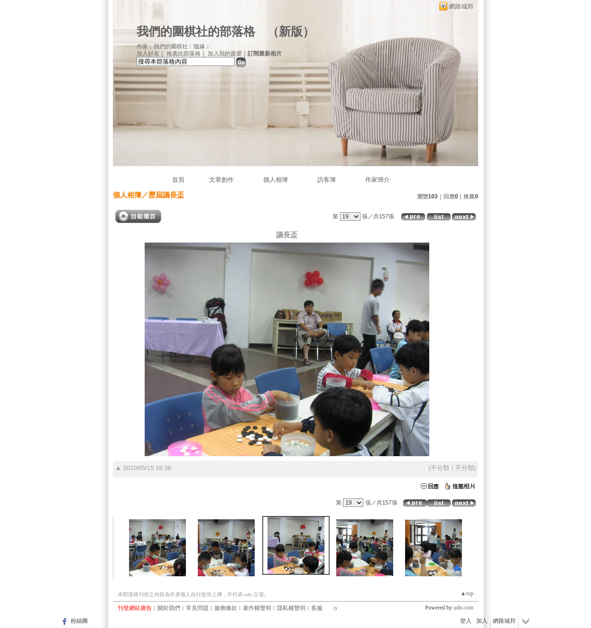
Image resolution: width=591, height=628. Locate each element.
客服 (317, 608)
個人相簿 (275, 179)
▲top (467, 593)
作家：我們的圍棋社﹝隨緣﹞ (174, 46)
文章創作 (221, 179)
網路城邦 (461, 6)
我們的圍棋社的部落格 (196, 31)
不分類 (440, 467)
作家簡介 (377, 179)
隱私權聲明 (291, 608)
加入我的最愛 (225, 53)
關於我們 (168, 608)
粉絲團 (79, 621)
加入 (482, 621)
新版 (291, 31)
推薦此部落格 (183, 53)
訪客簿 (326, 179)
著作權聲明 (257, 608)
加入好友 (148, 53)
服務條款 (225, 608)
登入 (465, 621)
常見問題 (197, 608)
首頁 (178, 179)
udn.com (463, 607)
